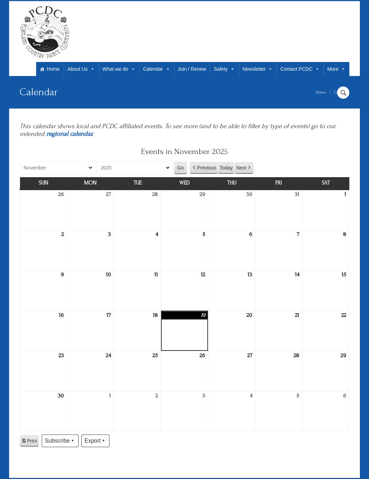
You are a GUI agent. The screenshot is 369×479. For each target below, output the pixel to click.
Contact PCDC (300, 69)
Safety (224, 69)
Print (29, 442)
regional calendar (69, 134)
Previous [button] (204, 168)
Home (53, 69)
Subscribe (60, 440)
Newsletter (257, 69)
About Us (81, 69)
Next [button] (244, 168)
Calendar (156, 69)
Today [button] (226, 168)
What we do (118, 69)
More (336, 69)
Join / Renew (192, 69)
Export (95, 440)
